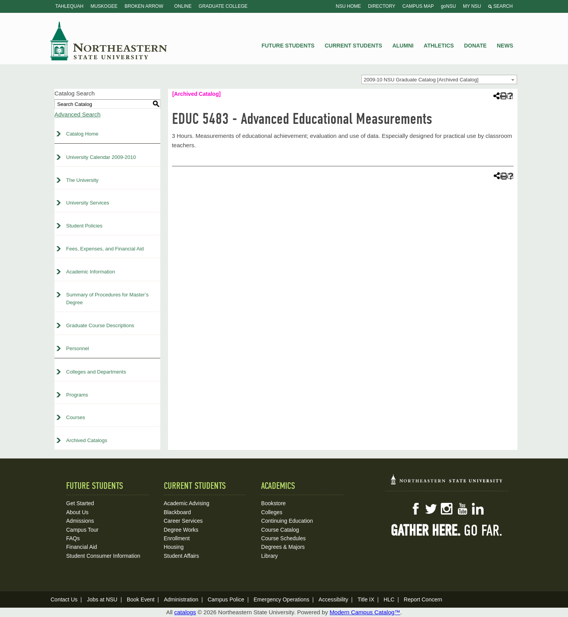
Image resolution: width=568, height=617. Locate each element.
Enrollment (177, 538)
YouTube (462, 509)
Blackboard (177, 512)
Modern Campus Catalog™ (365, 612)
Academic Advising (187, 503)
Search (500, 6)
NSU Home (348, 6)
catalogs (185, 612)
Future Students (287, 45)
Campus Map (418, 6)
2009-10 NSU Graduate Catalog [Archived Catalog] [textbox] (421, 80)
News (505, 45)
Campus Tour (82, 530)
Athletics (439, 45)
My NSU (472, 6)
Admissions (80, 521)
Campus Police (226, 599)
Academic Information (90, 272)
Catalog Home (82, 134)
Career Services (183, 521)
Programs (77, 395)
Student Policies (84, 226)
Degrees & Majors (283, 547)
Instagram (446, 509)
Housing (174, 547)
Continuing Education (287, 521)
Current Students (353, 45)
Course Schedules (283, 538)
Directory (381, 6)
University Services (87, 203)
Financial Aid (81, 547)
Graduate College (223, 6)
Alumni (402, 45)
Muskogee (104, 6)
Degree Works (181, 530)
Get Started (80, 503)
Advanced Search (77, 114)
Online (183, 6)
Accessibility (333, 599)
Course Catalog (280, 530)
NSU (109, 40)
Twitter (431, 509)
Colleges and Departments (96, 372)
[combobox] (439, 79)
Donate (475, 45)
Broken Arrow (143, 6)
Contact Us (64, 599)
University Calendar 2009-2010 (101, 157)
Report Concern (423, 599)
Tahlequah (69, 6)
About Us (77, 512)
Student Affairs (181, 556)
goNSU (448, 6)
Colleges (271, 512)
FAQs (73, 538)
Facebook (415, 509)
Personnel (77, 348)
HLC (389, 599)
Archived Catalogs (86, 440)
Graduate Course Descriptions (100, 325)
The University (82, 180)
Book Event (141, 599)
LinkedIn (478, 509)
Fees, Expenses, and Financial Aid (105, 249)
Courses (75, 417)
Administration (181, 599)
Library (269, 556)
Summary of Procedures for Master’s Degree (107, 299)
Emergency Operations (281, 599)
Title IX (366, 599)
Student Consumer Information (103, 556)
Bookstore (273, 503)
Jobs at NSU (102, 599)
